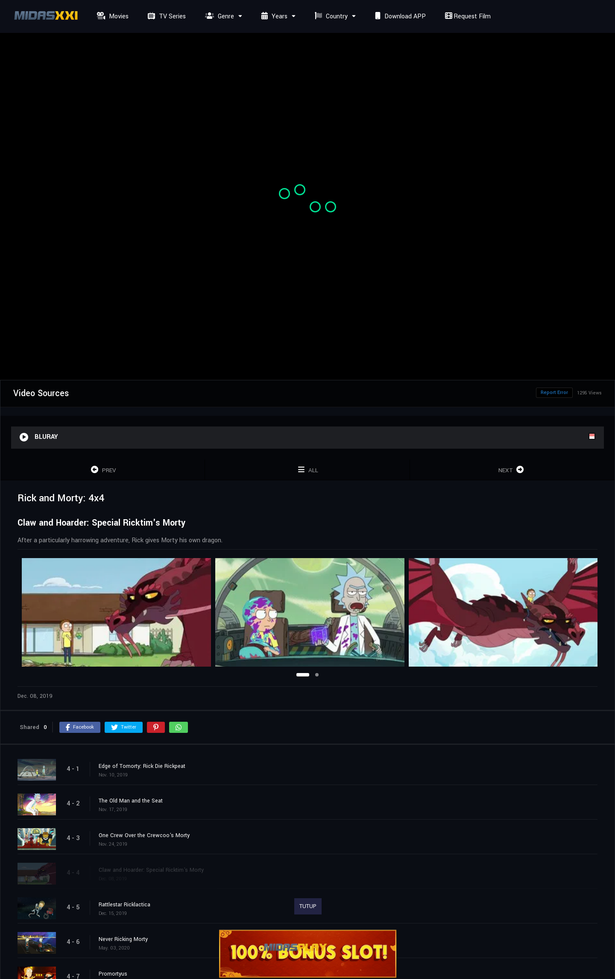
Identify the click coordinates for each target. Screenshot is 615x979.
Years (273, 16)
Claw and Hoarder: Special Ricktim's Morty (151, 870)
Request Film (467, 16)
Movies (112, 16)
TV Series (166, 16)
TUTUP (307, 906)
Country (330, 16)
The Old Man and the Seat (131, 801)
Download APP (399, 16)
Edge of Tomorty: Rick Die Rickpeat (142, 766)
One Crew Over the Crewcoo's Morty (144, 835)
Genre (218, 16)
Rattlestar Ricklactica (124, 904)
